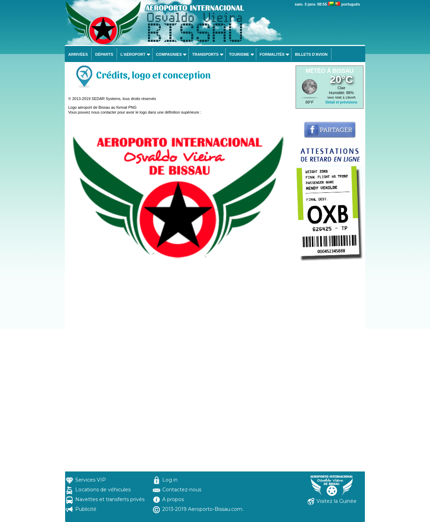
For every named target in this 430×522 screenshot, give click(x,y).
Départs (104, 54)
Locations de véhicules (103, 489)
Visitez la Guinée (336, 501)
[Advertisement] (329, 366)
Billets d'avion (311, 54)
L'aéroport (133, 54)
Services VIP (90, 480)
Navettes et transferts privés (109, 499)
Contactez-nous (181, 489)
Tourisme (239, 54)
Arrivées (78, 54)
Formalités (272, 54)
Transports (205, 54)
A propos (173, 499)
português (350, 4)
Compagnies (169, 54)
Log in (170, 480)
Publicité (85, 509)
